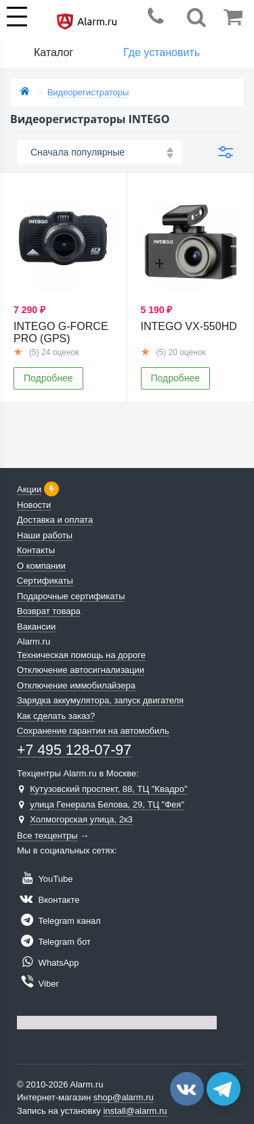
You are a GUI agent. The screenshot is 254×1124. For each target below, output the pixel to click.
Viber (38, 984)
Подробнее (48, 378)
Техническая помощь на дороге (81, 655)
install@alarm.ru (135, 1111)
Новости (34, 505)
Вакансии (36, 627)
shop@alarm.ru (123, 1097)
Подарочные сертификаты (71, 596)
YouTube (44, 879)
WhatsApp (48, 963)
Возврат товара (49, 611)
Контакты (36, 550)
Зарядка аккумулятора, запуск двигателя (100, 700)
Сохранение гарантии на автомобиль (93, 731)
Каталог (53, 52)
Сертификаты (45, 581)
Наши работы (44, 535)
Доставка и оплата (55, 520)
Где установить (161, 52)
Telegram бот (54, 942)
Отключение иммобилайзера (76, 685)
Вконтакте (48, 900)
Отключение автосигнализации (80, 670)
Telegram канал (59, 921)
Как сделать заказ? (56, 716)
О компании (41, 566)
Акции (29, 489)
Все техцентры (47, 835)
